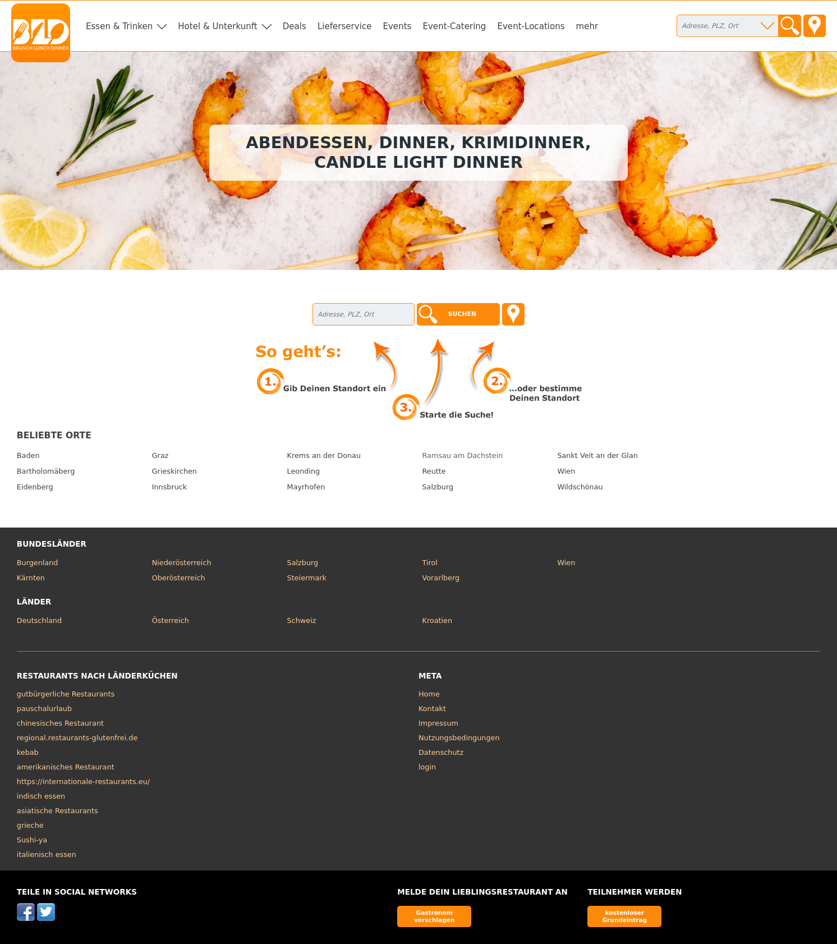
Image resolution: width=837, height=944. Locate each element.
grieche (30, 825)
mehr (587, 26)
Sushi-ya (32, 840)
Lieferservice (345, 26)
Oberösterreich (178, 578)
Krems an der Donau (324, 455)
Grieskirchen (174, 471)
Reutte (434, 471)
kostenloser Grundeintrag (624, 916)
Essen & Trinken (119, 26)
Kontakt (432, 708)
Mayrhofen (306, 487)
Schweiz (301, 620)
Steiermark (306, 578)
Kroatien (437, 620)
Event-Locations (530, 26)
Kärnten (31, 578)
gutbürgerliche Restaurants (66, 694)
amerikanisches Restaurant (65, 767)
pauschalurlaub (44, 708)
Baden (28, 455)
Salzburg (438, 487)
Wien (566, 471)
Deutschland (39, 620)
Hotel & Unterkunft (217, 26)
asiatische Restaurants (57, 810)
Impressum (438, 723)
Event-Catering (454, 26)
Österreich (170, 620)
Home (429, 694)
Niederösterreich (181, 562)
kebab (28, 752)
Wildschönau (580, 487)
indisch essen (41, 796)
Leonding (303, 471)
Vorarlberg (441, 578)
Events (397, 26)
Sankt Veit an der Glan (597, 455)
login (427, 767)
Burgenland (37, 562)
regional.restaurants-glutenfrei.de (77, 738)
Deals (294, 26)
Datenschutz (440, 752)
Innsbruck (169, 487)
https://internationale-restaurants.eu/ (83, 781)
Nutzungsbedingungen (459, 738)
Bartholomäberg (46, 471)
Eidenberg (35, 487)
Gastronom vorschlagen (434, 916)
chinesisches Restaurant (60, 723)
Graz (160, 455)
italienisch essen (46, 854)
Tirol (430, 562)
